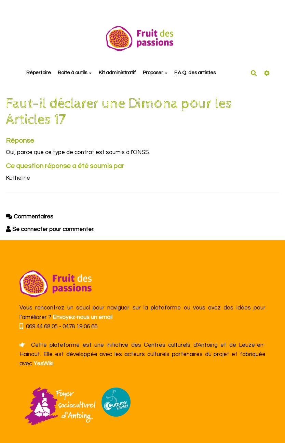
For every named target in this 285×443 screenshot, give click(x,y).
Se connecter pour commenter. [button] (50, 229)
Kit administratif (117, 72)
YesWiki (43, 363)
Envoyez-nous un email (82, 317)
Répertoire (38, 72)
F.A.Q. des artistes (195, 72)
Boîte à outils (75, 72)
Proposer (155, 72)
